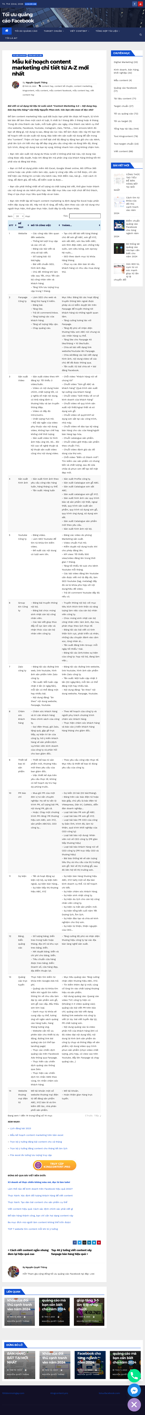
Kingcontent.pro (59, 1393)
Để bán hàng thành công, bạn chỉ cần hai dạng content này (40, 1215)
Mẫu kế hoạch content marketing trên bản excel (36, 1135)
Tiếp (96, 1115)
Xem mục (19, 216)
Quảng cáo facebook (125, 88)
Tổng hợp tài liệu (108, 31)
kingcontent (28, 90)
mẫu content (42, 90)
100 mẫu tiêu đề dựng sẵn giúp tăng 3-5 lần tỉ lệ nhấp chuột (88, 1300)
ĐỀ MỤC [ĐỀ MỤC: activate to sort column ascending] (21, 225)
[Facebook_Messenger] (134, 1390)
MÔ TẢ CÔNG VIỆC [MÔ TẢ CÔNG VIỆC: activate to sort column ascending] (41, 225)
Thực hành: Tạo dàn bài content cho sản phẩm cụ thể (37, 1202)
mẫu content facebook (60, 90)
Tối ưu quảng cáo (26, 31)
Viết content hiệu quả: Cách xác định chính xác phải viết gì (40, 1209)
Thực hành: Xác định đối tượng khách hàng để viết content (40, 1195)
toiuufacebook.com (109, 1393)
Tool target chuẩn (124, 143)
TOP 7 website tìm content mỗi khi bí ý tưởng (33, 1229)
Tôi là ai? (11, 38)
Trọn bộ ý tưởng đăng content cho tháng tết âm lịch (38, 1148)
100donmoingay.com (13, 1393)
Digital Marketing (123, 62)
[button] (141, 34)
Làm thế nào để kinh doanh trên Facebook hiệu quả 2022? (40, 1188)
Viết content (79, 31)
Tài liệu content (19, 55)
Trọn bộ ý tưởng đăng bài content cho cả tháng (36, 1141)
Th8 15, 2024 (16, 1370)
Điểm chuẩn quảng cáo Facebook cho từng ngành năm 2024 (89, 1353)
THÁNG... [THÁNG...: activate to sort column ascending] (67, 225)
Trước (90, 1115)
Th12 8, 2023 (86, 1370)
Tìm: (82, 216)
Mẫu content (121, 80)
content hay (47, 86)
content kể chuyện (64, 86)
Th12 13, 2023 (51, 1370)
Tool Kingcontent (123, 136)
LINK (92, 1274)
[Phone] (134, 1375)
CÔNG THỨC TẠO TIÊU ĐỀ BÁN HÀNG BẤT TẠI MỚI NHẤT (18, 1353)
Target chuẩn (54, 31)
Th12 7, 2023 (121, 1370)
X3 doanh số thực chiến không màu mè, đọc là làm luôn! (39, 1182)
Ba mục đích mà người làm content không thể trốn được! (39, 1222)
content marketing (83, 86)
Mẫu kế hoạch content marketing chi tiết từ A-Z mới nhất (50, 67)
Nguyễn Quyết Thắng (36, 82)
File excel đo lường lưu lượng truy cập (31, 1155)
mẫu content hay (81, 90)
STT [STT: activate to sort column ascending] (11, 225)
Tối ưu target (121, 121)
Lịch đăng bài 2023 (20, 1128)
